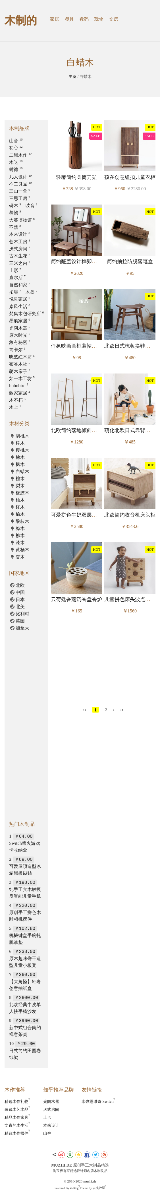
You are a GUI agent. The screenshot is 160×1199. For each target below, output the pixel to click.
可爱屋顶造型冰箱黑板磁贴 (25, 866)
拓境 (15, 292)
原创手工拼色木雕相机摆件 (25, 912)
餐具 (69, 19)
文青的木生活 (16, 1125)
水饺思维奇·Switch (98, 1101)
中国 (20, 592)
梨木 (20, 485)
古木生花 (19, 255)
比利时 (22, 613)
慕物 (15, 212)
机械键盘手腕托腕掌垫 (25, 935)
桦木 (20, 528)
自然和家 (19, 284)
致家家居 (19, 393)
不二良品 (20, 183)
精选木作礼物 (16, 1101)
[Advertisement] (103, 662)
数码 (84, 19)
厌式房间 (19, 248)
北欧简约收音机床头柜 (129, 515)
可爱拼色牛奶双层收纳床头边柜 (86, 515)
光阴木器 (19, 328)
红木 (20, 507)
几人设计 (20, 176)
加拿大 (22, 628)
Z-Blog (74, 1188)
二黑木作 (20, 155)
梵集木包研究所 (26, 313)
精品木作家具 (16, 1117)
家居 (54, 19)
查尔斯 (17, 277)
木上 (15, 407)
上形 (15, 270)
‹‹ (84, 709)
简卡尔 (17, 349)
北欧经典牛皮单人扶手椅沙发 (25, 1004)
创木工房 (19, 241)
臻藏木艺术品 (16, 1109)
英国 (20, 620)
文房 (113, 19)
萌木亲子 (19, 371)
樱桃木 (22, 450)
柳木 (20, 535)
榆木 (20, 514)
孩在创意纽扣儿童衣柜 (129, 177)
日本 (20, 599)
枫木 (20, 464)
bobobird (18, 385)
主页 (72, 76)
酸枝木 (22, 521)
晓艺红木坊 (22, 356)
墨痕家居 (19, 320)
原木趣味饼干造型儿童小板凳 (25, 958)
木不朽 (17, 400)
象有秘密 (19, 342)
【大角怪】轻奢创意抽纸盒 (25, 981)
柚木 (20, 500)
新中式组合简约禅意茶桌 (25, 1027)
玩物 (98, 19)
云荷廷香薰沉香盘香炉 (76, 599)
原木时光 (19, 335)
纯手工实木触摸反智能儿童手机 (25, 889)
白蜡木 (22, 471)
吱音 (32, 205)
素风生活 (19, 306)
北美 (20, 606)
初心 (15, 147)
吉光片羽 (99, 1188)
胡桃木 (22, 436)
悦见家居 (19, 299)
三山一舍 (19, 191)
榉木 (20, 443)
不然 (15, 227)
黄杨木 (22, 549)
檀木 (20, 478)
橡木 (20, 457)
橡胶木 (22, 492)
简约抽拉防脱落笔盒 (130, 261)
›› (121, 709)
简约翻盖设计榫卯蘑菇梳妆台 (84, 261)
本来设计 (19, 234)
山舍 (15, 140)
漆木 (20, 542)
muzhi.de (89, 1181)
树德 (15, 169)
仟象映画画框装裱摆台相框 (81, 346)
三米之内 (19, 263)
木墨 (32, 292)
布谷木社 (19, 364)
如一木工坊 (22, 378)
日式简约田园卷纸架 (25, 1050)
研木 (15, 205)
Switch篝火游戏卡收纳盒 (24, 843)
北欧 (20, 585)
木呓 (15, 162)
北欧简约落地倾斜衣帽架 (79, 430)
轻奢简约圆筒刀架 (76, 177)
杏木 (20, 556)
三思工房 (19, 198)
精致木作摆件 (16, 1133)
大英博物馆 (22, 220)
